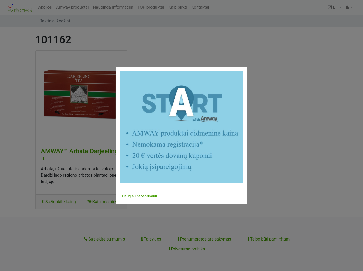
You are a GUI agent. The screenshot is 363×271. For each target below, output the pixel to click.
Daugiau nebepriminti (139, 196)
